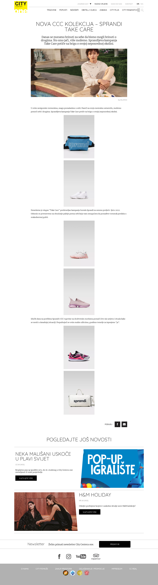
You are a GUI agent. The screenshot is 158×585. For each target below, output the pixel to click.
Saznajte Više (26, 478)
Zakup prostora (63, 568)
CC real (133, 568)
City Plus (114, 10)
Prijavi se (114, 544)
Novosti (74, 10)
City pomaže (42, 568)
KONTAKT (129, 4)
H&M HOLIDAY (95, 495)
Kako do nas (116, 4)
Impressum (117, 568)
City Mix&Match (130, 10)
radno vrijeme (101, 4)
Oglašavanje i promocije (92, 568)
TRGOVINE (51, 10)
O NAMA (25, 568)
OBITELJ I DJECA (89, 10)
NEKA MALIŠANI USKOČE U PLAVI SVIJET (43, 456)
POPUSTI (63, 10)
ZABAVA (103, 10)
